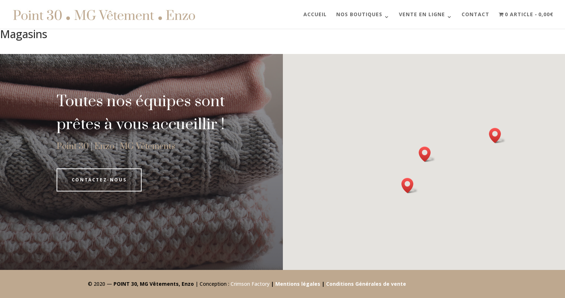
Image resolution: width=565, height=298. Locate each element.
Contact (475, 15)
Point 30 (73, 146)
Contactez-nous (99, 180)
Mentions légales (297, 283)
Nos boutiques (359, 15)
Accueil (315, 15)
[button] (409, 185)
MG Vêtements (147, 146)
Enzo (104, 146)
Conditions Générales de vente (366, 283)
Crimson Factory (250, 283)
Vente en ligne (422, 15)
